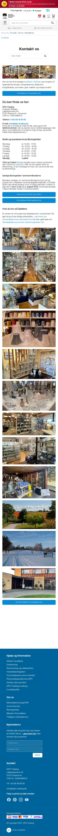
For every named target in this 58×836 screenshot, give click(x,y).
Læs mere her (29, 734)
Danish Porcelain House (10, 16)
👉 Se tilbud (20, 6)
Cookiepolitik (13, 690)
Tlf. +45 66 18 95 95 (16, 784)
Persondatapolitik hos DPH (19, 679)
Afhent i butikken (15, 661)
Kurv (53, 16)
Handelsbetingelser (16, 672)
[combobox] (29, 56)
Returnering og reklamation (20, 668)
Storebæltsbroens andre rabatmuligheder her (23, 222)
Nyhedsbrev (14, 725)
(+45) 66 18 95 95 (18, 120)
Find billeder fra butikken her (29, 93)
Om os (20, 33)
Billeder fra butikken (16, 713)
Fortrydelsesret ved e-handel (21, 675)
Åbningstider (13, 710)
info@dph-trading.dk (18, 124)
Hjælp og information (19, 656)
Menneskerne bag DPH (18, 703)
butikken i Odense (32, 82)
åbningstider (18, 165)
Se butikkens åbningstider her (29, 200)
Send (37, 755)
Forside (13, 33)
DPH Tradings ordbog (17, 686)
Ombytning (12, 665)
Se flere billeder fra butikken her (29, 602)
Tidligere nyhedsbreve (17, 717)
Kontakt (11, 763)
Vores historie (13, 706)
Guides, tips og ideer (16, 683)
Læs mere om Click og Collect (29, 194)
